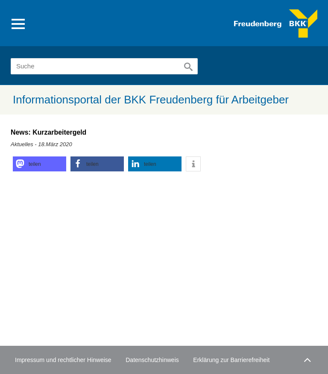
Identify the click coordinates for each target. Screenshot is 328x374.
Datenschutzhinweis (152, 359)
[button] (39, 163)
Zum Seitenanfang (306, 358)
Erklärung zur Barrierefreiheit (231, 359)
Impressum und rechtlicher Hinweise (63, 359)
